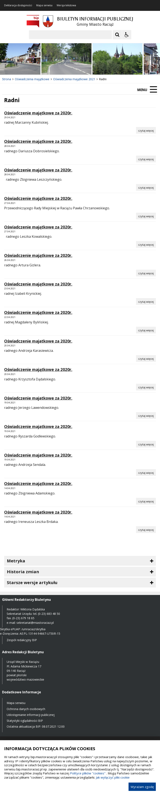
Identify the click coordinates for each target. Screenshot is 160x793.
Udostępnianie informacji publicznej (31, 715)
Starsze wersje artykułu (32, 582)
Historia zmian (23, 571)
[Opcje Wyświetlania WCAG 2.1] (126, 34)
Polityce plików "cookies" (87, 773)
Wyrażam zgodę (142, 787)
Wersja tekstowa (66, 5)
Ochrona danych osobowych (26, 709)
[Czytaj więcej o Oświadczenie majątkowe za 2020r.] (146, 130)
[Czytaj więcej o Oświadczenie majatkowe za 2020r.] (146, 358)
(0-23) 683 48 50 (49, 614)
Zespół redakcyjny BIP (22, 640)
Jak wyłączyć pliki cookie (113, 777)
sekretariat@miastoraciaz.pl (35, 623)
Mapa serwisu (44, 5)
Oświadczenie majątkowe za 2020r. (38, 113)
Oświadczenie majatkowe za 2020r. (38, 341)
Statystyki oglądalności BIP (25, 721)
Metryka (16, 561)
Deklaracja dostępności (18, 5)
